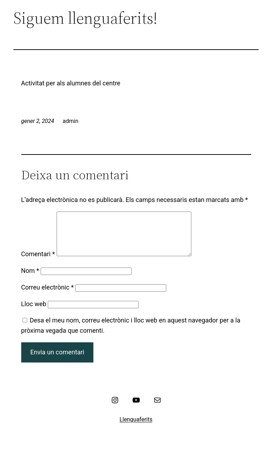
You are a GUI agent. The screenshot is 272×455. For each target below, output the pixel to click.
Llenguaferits (136, 428)
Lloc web (33, 312)
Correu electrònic (47, 295)
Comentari (38, 262)
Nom (30, 279)
